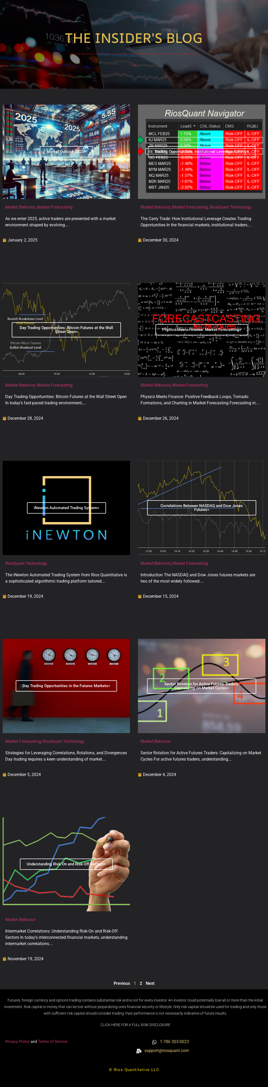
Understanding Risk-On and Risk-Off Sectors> (66, 864)
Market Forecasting (54, 207)
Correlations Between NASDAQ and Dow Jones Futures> (201, 507)
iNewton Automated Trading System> (66, 507)
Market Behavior (20, 207)
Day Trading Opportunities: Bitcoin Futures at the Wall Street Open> (66, 329)
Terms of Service (53, 1041)
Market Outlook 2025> (66, 151)
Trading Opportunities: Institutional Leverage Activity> (202, 151)
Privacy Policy (18, 1041)
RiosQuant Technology (231, 207)
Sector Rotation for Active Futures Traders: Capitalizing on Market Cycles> (201, 686)
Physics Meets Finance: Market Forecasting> (201, 329)
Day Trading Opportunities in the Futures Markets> (66, 685)
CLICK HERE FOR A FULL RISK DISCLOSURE (135, 1025)
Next (150, 983)
